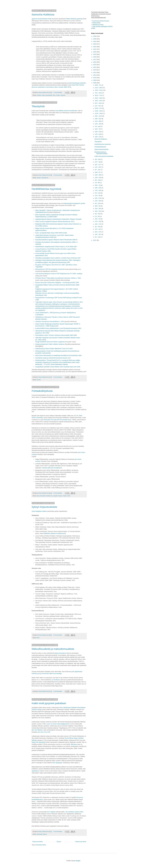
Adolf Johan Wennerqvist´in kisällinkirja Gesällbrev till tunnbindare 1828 (58, 355)
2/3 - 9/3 (97, 216)
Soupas (60, 495)
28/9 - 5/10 (98, 119)
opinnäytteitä (48, 95)
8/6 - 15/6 (98, 180)
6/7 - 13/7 (98, 170)
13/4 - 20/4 (98, 201)
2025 (95, 39)
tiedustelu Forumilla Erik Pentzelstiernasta (57, 420)
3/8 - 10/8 (98, 159)
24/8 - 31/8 (98, 131)
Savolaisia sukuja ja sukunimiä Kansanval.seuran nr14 (53, 358)
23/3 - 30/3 (98, 208)
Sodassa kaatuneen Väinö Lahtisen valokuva (49, 344)
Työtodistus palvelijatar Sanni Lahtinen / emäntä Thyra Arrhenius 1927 (58, 258)
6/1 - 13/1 (98, 237)
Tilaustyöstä (38, 106)
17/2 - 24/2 (98, 221)
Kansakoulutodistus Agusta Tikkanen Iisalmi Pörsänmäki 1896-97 (56, 239)
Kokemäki (42, 495)
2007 (95, 240)
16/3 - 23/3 (98, 211)
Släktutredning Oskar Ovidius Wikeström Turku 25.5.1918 (54, 348)
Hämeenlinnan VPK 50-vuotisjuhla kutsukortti (50, 269)
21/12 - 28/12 (99, 87)
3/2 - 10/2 (98, 226)
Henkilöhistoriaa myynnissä (46, 189)
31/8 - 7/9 (98, 129)
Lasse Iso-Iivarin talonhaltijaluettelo (57, 724)
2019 (95, 54)
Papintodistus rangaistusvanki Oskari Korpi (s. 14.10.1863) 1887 (56, 246)
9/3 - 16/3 (98, 214)
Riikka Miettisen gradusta (74, 19)
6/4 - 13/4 (98, 203)
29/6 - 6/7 (98, 172)
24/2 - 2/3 (98, 219)
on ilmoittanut (56, 680)
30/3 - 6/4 (98, 206)
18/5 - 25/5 (98, 188)
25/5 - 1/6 (98, 185)
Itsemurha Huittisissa (43, 14)
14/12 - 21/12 (99, 90)
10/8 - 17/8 (98, 137)
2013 (95, 70)
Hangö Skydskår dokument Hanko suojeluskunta (51, 342)
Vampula (63, 95)
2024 (95, 41)
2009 (95, 80)
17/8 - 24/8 (98, 134)
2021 (95, 49)
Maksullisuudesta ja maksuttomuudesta (53, 649)
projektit (55, 495)
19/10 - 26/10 (99, 111)
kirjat (43, 95)
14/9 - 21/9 (98, 124)
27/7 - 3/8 (98, 162)
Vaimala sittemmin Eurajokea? (51, 468)
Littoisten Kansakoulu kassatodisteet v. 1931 (49, 321)
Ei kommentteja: (58, 92)
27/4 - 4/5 (98, 195)
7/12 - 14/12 (98, 93)
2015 (95, 64)
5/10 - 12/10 (98, 116)
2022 (95, 46)
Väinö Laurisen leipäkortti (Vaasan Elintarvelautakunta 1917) (54, 221)
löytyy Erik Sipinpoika (39, 742)
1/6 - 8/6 (97, 182)
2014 (95, 67)
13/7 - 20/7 (98, 167)
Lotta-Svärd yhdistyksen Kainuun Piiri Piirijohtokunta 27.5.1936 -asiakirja (58, 273)
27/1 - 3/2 (98, 229)
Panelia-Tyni (49, 495)
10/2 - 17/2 (98, 224)
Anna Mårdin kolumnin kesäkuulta (66, 110)
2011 (95, 75)
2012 (95, 72)
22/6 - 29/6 (98, 175)
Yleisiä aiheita (96, 23)
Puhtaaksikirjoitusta (42, 391)
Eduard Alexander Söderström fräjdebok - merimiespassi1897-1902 (57, 282)
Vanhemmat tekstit (80, 841)
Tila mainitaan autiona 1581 (74, 812)
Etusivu (59, 841)
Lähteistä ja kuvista (97, 24)
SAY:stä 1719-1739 (44, 732)
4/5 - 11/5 (98, 193)
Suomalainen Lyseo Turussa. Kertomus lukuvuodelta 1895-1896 (56, 335)
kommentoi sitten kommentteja (52, 673)
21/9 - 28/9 (98, 121)
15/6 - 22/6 (98, 177)
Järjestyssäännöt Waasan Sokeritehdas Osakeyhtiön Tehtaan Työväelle (58, 219)
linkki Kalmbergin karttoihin (77, 83)
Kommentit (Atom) (40, 845)
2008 (95, 83)
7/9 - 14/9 (98, 126)
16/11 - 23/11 (99, 100)
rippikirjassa (35, 771)
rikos (54, 95)
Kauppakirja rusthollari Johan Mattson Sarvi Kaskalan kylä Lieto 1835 (57, 367)
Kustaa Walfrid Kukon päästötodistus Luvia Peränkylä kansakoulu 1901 (58, 328)
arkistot (39, 177)
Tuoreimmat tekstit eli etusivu (100, 21)
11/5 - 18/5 (98, 190)
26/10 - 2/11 (98, 108)
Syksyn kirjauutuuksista (44, 507)
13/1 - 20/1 (98, 234)
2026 (95, 36)
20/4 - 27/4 (98, 198)
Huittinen (39, 95)
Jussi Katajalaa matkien (39, 511)
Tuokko (58, 95)
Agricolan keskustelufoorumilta (41, 19)
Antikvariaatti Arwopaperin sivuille (74, 203)
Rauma (45, 834)
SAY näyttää (51, 812)
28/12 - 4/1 (98, 85)
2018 (95, 57)
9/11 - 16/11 (98, 103)
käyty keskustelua (60, 653)
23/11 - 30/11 (99, 98)
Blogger (78, 860)
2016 (95, 62)
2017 (95, 59)
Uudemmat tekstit (37, 841)
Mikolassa (74, 744)
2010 (95, 77)
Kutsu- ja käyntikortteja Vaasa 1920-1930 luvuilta (51, 233)
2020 (95, 52)
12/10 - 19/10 (99, 113)
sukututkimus (44, 177)
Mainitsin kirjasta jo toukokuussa (54, 533)
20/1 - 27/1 (98, 232)
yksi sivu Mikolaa (37, 730)
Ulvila (68, 495)
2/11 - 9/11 (98, 106)
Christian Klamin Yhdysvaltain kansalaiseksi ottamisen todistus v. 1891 (58, 278)
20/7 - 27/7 (98, 164)
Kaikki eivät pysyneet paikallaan (49, 703)
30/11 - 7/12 (98, 95)
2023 (95, 44)
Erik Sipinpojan (57, 762)
